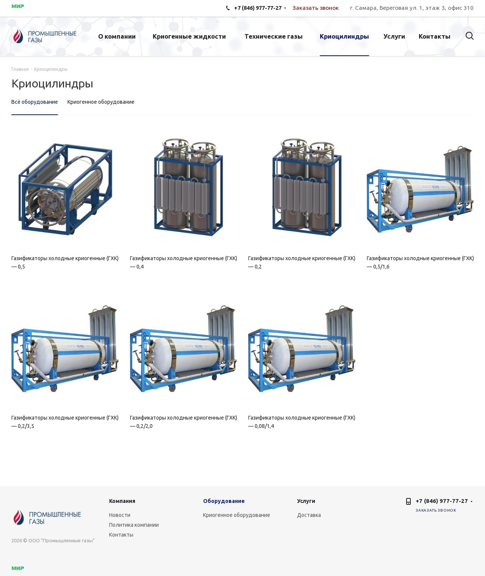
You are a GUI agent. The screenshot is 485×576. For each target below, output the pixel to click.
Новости (119, 515)
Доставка (309, 515)
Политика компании (134, 525)
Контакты (121, 535)
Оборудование (224, 501)
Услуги (306, 501)
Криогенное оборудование (236, 515)
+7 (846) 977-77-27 (442, 501)
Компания (122, 501)
